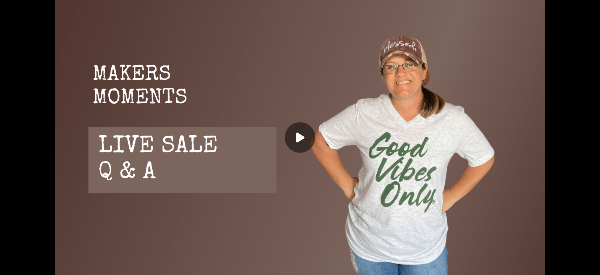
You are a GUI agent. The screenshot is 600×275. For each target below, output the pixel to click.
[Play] (300, 137)
